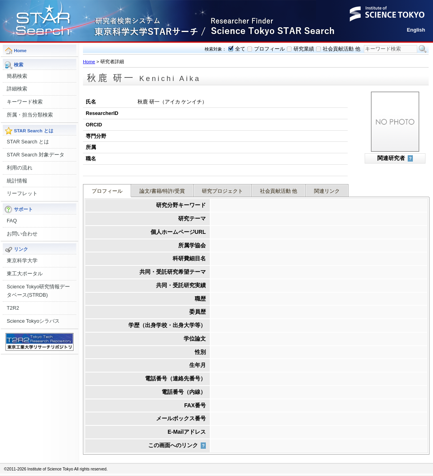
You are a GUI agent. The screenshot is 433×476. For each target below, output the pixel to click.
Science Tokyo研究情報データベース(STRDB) (38, 291)
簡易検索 (17, 76)
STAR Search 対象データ (35, 155)
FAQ (12, 221)
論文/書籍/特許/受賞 (162, 191)
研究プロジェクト (222, 191)
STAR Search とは (28, 142)
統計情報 (17, 181)
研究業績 (304, 49)
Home (89, 61)
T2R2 (13, 308)
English (416, 30)
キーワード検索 (25, 102)
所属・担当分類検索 (30, 115)
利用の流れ (19, 168)
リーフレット (22, 193)
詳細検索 (17, 89)
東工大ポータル (25, 274)
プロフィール (269, 49)
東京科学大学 (22, 260)
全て (240, 49)
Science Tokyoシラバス (33, 321)
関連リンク (327, 191)
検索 (423, 49)
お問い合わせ (22, 234)
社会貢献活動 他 (341, 49)
